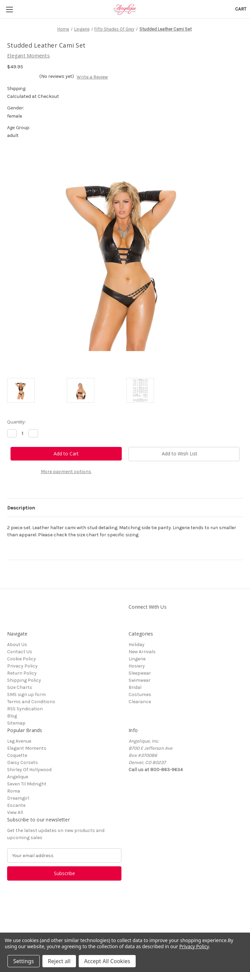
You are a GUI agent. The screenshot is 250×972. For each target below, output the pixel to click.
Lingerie (137, 659)
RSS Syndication (25, 709)
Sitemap (16, 723)
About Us (17, 644)
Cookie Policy (21, 659)
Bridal (135, 687)
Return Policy (22, 673)
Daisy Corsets (22, 762)
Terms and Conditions (31, 702)
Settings (23, 961)
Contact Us (19, 652)
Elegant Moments (26, 748)
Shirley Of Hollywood (29, 770)
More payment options (66, 471)
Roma (13, 791)
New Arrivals (142, 652)
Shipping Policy (24, 680)
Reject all (59, 961)
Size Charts (19, 687)
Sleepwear (140, 673)
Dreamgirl (18, 798)
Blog (12, 716)
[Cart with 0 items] (240, 9)
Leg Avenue (19, 741)
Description (21, 508)
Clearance (140, 702)
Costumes (140, 694)
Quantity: (16, 422)
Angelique (17, 777)
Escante (16, 805)
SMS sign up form (26, 694)
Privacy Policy (22, 666)
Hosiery (137, 666)
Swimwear (140, 680)
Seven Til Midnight (26, 784)
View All (15, 812)
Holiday (137, 644)
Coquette (17, 755)
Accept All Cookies (107, 961)
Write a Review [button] (92, 77)
